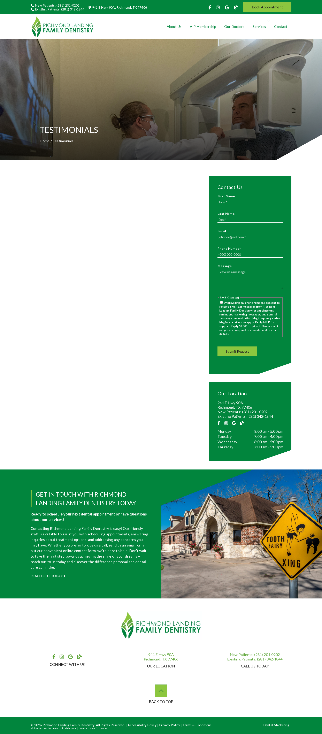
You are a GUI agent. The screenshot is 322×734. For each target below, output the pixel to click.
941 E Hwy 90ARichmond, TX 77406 (161, 656)
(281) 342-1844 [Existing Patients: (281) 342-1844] (255, 659)
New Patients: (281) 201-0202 (242, 412)
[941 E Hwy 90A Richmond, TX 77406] (250, 405)
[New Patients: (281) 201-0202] (55, 5)
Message (224, 266)
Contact (280, 26)
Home (45, 141)
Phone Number (229, 248)
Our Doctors (234, 26)
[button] (267, 7)
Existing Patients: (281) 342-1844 (245, 416)
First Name (226, 196)
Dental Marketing (276, 725)
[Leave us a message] (250, 279)
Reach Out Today (48, 576)
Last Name (226, 213)
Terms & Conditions (197, 725)
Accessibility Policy (142, 725)
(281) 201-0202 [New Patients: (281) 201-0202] (255, 654)
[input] (250, 202)
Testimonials (63, 141)
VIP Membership (203, 26)
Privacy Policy (169, 725)
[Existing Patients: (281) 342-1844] (57, 9)
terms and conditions (259, 330)
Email (221, 231)
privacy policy (232, 330)
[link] (210, 7)
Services (259, 26)
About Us (174, 26)
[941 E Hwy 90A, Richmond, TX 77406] (118, 7)
